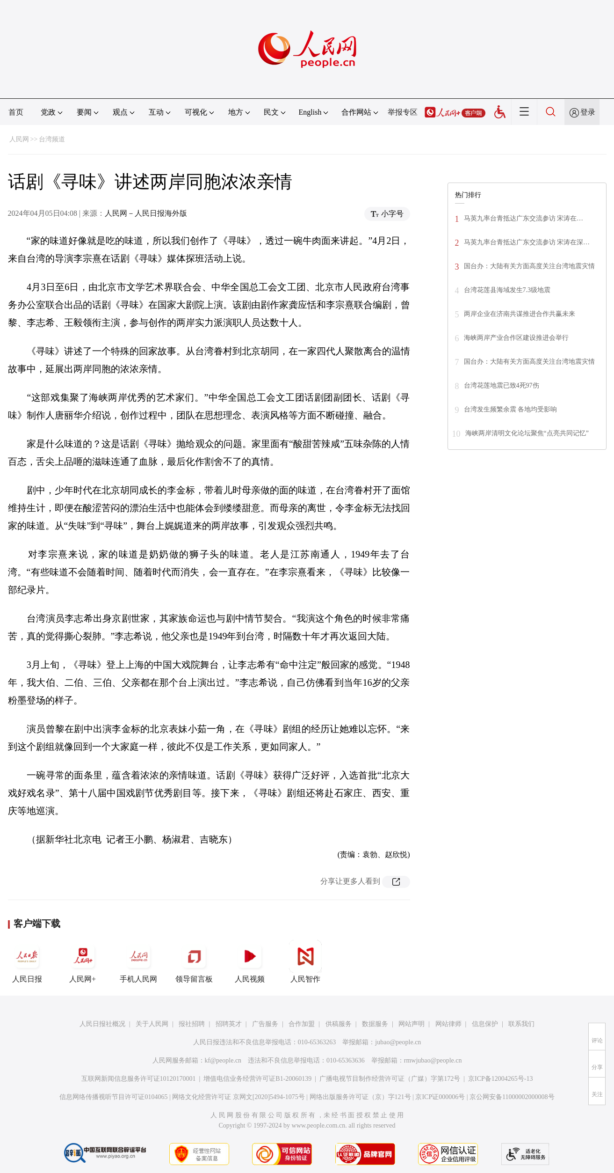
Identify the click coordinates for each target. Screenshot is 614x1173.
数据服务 (375, 1023)
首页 (15, 112)
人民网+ (82, 961)
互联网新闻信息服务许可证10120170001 (138, 1078)
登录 (587, 112)
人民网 (19, 139)
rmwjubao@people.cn (433, 1060)
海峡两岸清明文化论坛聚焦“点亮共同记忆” (527, 433)
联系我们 (521, 1023)
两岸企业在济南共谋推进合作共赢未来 (519, 313)
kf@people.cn (223, 1060)
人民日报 (27, 961)
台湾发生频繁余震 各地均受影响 (510, 409)
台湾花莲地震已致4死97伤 (501, 385)
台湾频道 (52, 139)
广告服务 (265, 1023)
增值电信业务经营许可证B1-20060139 (257, 1078)
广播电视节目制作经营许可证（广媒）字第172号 (389, 1078)
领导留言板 (194, 961)
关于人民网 (152, 1023)
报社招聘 (192, 1023)
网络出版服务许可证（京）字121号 (360, 1096)
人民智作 (305, 961)
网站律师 (448, 1023)
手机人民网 (138, 961)
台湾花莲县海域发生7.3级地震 (507, 289)
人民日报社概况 (102, 1023)
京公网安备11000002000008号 (512, 1096)
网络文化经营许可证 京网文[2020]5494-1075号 (238, 1096)
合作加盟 (302, 1023)
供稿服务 (338, 1023)
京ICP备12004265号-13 (500, 1078)
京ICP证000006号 (440, 1096)
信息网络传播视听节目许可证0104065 (113, 1096)
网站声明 (411, 1023)
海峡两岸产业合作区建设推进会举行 (516, 337)
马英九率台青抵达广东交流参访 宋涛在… (524, 218)
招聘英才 (229, 1023)
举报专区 (403, 112)
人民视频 (249, 961)
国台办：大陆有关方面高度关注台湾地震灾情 (529, 266)
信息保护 (485, 1023)
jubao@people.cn (398, 1042)
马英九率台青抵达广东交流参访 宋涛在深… (527, 242)
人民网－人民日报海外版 (146, 213)
